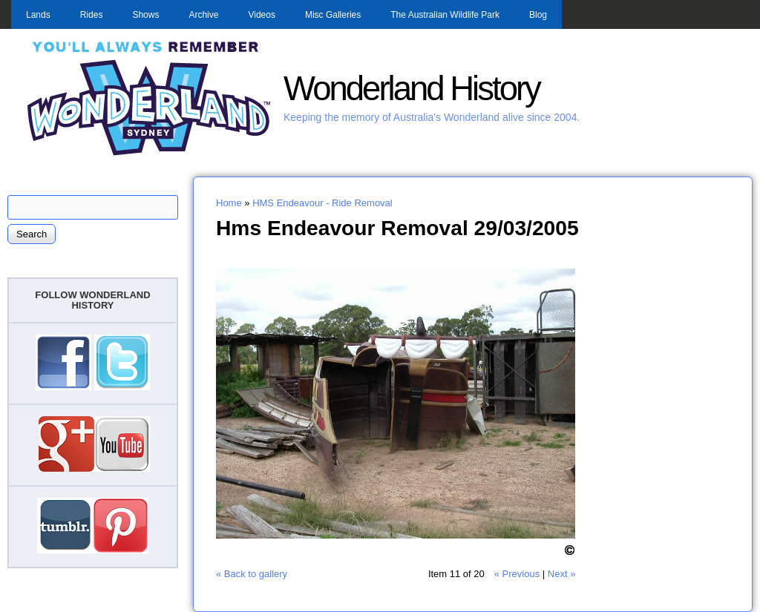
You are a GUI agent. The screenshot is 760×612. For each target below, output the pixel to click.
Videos (261, 15)
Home (229, 202)
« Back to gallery (251, 573)
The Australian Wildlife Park (444, 15)
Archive (203, 15)
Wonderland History (412, 89)
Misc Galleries (333, 15)
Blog (538, 15)
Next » (562, 573)
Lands (38, 15)
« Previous (517, 573)
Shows (145, 15)
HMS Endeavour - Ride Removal (322, 202)
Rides (91, 15)
